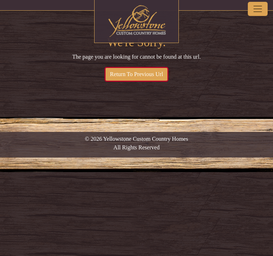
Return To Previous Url (136, 74)
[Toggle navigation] (258, 9)
